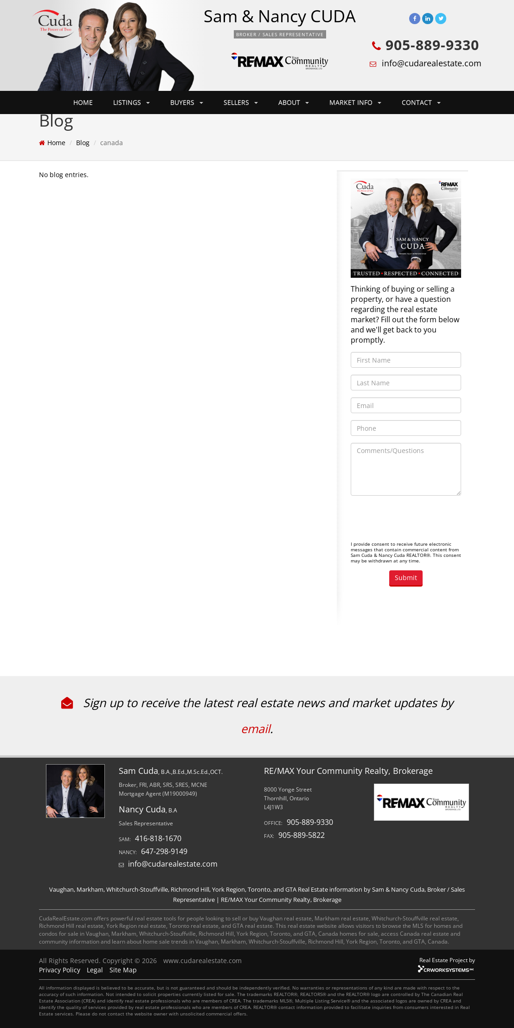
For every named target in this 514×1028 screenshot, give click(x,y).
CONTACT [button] (421, 102)
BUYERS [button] (186, 102)
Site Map (123, 969)
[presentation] (421, 521)
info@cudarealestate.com (432, 63)
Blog (83, 142)
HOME (83, 102)
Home (56, 142)
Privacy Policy (59, 969)
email (255, 728)
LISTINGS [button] (131, 102)
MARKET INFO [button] (355, 102)
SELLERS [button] (241, 102)
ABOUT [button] (293, 102)
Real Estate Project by (447, 960)
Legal (95, 969)
